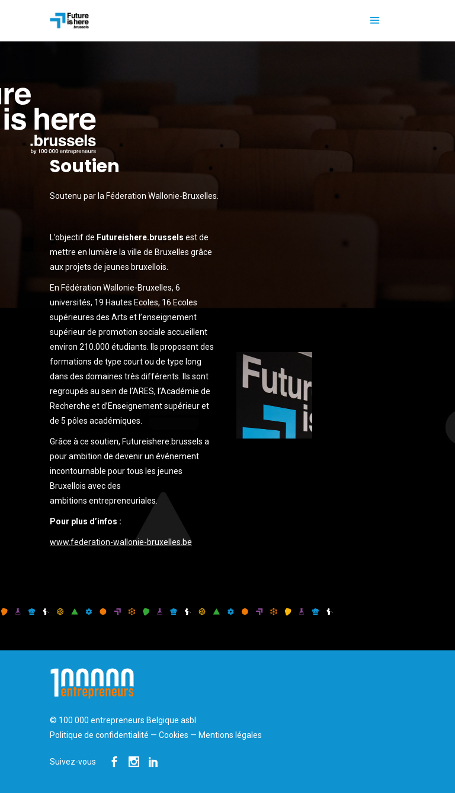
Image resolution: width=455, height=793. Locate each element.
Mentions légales (230, 735)
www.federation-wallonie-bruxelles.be (121, 542)
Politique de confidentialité (99, 735)
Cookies (173, 735)
